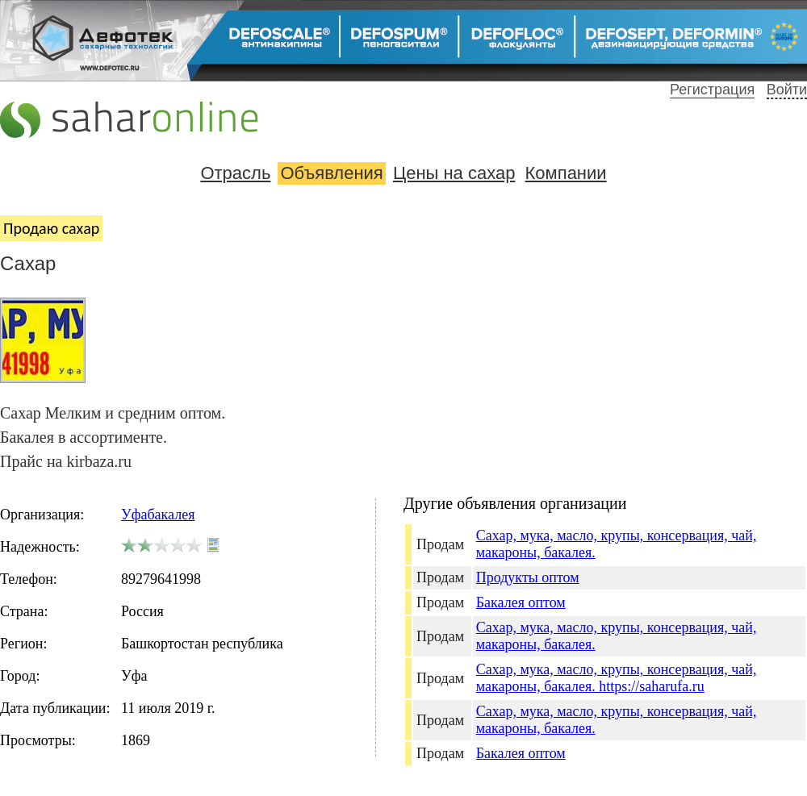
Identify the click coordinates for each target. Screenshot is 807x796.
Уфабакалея (157, 514)
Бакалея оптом (521, 602)
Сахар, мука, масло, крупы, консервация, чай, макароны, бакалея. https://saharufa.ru (616, 677)
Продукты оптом (527, 577)
